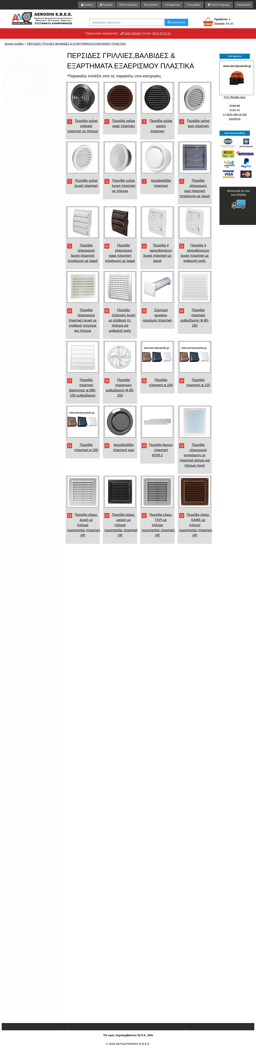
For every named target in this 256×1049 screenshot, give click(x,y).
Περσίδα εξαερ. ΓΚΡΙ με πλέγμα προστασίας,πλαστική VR (158, 525)
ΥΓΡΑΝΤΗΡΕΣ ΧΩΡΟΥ (25, 653)
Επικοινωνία (243, 4)
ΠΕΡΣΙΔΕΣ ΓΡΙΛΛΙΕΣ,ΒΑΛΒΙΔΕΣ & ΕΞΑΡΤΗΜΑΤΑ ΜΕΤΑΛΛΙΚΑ (31, 829)
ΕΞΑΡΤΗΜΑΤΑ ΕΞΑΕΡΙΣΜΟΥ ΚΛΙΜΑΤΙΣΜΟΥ (29, 314)
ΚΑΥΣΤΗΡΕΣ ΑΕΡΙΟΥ (24, 728)
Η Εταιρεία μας (172, 4)
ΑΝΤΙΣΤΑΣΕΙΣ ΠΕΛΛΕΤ (25, 751)
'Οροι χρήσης (193, 4)
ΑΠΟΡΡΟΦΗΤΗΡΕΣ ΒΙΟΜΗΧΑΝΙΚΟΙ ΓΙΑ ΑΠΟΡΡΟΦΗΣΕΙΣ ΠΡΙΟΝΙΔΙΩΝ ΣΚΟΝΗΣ (30, 468)
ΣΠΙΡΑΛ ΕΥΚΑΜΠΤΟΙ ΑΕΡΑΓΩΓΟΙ (24, 301)
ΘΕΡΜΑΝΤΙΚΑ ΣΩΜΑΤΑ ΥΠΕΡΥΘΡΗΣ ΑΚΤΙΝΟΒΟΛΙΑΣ (26, 789)
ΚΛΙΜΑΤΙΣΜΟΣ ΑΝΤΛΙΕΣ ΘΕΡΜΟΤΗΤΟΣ (26, 596)
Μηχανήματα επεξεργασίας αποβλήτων (27, 968)
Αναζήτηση (176, 22)
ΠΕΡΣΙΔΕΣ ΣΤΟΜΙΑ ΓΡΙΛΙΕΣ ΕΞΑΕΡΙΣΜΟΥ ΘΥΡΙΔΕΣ (29, 241)
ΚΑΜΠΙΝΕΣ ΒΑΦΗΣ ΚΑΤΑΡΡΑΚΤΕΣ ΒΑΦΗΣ (22, 83)
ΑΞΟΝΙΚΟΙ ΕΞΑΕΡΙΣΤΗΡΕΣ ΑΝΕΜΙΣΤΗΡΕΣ (28, 326)
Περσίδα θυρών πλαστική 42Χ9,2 (161, 450)
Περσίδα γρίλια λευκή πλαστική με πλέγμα (123, 186)
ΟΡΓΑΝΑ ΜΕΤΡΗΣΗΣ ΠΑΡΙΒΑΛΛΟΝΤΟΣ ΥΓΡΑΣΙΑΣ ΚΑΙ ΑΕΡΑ (28, 884)
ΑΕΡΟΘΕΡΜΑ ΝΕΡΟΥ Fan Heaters (27, 628)
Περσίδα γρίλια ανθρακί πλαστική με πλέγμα (82, 126)
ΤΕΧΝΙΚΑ (15, 54)
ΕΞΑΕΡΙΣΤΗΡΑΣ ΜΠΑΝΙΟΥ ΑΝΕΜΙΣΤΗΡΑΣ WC (28, 381)
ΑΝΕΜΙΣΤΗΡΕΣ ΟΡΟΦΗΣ (27, 348)
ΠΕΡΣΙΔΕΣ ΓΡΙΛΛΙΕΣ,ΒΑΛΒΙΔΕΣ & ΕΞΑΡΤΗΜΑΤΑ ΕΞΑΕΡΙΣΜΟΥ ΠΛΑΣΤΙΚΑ (76, 43)
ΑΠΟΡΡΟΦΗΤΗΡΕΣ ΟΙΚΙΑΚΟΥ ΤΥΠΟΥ (30, 870)
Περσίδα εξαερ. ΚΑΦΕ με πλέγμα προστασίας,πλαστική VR (195, 525)
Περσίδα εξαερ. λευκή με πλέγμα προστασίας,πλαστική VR (83, 525)
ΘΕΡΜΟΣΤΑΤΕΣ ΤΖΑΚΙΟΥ (27, 188)
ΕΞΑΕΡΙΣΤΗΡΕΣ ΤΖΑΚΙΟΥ (27, 180)
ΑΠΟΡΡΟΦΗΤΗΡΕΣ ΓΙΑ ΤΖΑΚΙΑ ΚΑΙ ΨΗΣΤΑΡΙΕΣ (31, 584)
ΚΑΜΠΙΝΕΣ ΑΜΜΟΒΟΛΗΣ (27, 916)
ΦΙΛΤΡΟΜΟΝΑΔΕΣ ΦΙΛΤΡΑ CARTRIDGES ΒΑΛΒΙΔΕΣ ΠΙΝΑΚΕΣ (29, 119)
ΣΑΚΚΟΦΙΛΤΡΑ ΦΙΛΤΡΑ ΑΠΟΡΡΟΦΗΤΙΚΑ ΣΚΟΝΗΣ (25, 107)
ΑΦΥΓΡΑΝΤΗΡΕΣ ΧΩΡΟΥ (27, 646)
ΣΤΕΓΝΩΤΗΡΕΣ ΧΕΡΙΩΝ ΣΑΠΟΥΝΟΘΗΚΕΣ (26, 663)
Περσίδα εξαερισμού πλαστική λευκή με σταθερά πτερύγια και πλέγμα (83, 320)
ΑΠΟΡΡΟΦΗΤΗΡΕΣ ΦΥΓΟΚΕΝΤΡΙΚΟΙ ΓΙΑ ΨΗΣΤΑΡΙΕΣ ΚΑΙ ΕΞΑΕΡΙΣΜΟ (31, 420)
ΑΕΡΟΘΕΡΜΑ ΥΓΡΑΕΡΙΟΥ (27, 708)
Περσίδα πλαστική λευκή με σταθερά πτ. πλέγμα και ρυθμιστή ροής (122, 320)
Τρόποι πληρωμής (219, 4)
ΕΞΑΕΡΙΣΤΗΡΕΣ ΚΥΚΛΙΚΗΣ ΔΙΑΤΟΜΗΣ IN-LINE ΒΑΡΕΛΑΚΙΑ (28, 369)
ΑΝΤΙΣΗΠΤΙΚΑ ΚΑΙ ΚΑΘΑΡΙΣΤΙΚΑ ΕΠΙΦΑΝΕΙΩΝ (24, 906)
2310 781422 (132, 33)
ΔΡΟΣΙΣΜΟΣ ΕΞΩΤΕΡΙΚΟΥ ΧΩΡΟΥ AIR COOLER (28, 608)
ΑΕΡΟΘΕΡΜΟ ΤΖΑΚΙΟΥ (26, 931)
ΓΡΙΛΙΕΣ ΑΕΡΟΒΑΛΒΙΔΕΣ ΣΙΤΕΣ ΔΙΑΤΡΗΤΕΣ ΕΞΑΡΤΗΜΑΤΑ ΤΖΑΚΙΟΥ (31, 205)
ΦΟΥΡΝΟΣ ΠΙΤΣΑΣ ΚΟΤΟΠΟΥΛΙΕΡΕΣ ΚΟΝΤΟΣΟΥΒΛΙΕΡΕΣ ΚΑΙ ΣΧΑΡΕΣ (29, 855)
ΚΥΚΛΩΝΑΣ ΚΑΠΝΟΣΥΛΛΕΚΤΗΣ (19, 949)
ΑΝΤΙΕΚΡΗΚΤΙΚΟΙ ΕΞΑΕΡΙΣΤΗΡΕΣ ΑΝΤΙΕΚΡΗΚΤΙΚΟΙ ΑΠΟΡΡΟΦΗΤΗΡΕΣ (29, 501)
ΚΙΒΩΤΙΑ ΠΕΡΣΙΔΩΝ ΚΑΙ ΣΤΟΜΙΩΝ (26, 162)
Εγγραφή (106, 4)
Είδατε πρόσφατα (128, 4)
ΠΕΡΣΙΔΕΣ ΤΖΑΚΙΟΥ (24, 172)
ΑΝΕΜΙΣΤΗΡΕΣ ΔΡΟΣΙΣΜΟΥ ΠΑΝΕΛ (29, 338)
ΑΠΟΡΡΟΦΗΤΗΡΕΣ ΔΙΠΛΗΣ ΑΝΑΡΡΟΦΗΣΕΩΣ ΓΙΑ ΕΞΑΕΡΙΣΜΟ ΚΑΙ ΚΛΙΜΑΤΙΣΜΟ (32, 452)
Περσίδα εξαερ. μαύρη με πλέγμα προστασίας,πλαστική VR (120, 525)
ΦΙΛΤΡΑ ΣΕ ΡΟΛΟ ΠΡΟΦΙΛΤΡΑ (30, 137)
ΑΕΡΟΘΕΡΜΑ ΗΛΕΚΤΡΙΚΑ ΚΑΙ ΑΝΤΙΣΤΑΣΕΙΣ (30, 718)
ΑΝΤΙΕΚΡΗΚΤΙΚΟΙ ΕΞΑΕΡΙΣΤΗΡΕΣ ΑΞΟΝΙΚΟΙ (24, 357)
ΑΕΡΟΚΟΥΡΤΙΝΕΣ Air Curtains (30, 673)
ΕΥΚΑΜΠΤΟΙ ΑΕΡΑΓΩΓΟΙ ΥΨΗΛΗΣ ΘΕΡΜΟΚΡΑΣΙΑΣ (27, 289)
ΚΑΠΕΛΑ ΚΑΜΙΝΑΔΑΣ (25, 196)
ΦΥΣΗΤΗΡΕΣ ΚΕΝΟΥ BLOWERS (24, 548)
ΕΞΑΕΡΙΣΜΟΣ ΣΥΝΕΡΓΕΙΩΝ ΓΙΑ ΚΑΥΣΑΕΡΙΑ (31, 277)
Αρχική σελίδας (14, 43)
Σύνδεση (87, 4)
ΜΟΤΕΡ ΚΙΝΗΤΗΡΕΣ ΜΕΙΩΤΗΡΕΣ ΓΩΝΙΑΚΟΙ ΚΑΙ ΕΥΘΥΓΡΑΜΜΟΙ (24, 518)
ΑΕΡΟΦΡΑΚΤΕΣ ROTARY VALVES (27, 560)
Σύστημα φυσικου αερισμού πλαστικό (157, 315)
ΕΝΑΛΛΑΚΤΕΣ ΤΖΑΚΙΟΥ (26, 153)
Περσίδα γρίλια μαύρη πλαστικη (161, 126)
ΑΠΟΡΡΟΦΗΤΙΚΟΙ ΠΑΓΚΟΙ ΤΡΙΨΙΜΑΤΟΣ (27, 95)
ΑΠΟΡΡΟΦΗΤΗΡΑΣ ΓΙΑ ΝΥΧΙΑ (30, 896)
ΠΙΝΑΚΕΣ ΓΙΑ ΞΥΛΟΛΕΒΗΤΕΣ (30, 771)
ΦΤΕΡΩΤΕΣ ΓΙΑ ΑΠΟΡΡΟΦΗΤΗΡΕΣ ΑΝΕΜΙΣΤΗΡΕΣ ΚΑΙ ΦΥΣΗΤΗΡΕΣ (29, 534)
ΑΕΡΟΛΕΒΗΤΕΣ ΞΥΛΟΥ (26, 693)
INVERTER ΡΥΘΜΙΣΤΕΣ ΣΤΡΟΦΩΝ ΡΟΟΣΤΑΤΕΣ (26, 394)
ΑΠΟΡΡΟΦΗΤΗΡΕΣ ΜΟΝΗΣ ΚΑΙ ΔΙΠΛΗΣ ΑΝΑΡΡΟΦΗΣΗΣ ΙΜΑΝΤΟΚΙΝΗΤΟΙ (31, 485)
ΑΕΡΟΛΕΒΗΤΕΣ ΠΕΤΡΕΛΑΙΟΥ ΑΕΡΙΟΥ (30, 683)
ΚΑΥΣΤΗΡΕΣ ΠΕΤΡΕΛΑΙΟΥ (28, 736)
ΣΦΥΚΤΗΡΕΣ (19, 986)
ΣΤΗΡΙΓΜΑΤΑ (19, 939)
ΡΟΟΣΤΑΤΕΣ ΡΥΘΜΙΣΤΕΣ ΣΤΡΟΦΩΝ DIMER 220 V (27, 406)
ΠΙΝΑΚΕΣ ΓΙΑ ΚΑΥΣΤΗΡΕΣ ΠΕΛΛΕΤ (28, 761)
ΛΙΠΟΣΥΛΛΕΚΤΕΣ (22, 959)
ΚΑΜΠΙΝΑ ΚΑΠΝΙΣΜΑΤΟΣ (27, 978)
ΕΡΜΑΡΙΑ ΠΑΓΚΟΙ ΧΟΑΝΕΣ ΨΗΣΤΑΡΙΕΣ (28, 841)
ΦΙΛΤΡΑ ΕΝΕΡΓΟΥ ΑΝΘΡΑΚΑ (29, 129)
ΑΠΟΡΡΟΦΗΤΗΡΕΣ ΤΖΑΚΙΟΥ (30, 145)
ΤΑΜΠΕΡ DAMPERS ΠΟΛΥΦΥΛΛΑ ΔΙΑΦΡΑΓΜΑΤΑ (25, 229)
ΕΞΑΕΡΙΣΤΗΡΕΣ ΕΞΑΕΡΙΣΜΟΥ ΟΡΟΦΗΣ (31, 572)
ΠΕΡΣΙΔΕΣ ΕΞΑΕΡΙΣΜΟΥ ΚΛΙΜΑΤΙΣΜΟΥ (27, 253)
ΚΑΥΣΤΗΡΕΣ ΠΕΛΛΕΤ (25, 744)
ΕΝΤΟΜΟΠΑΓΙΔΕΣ (22, 923)
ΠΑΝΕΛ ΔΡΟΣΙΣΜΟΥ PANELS (30, 618)
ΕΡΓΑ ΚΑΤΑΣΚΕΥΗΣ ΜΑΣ (26, 62)
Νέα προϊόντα (151, 4)
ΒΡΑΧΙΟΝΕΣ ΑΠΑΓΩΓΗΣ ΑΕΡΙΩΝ (26, 265)
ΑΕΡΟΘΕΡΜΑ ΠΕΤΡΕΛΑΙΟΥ (29, 701)
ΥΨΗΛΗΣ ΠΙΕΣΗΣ (22, 1010)
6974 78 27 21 (161, 33)
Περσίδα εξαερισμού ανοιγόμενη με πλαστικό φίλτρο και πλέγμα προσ (195, 455)
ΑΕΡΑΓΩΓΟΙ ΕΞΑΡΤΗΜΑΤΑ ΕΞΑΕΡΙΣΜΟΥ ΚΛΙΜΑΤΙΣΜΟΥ (28, 217)
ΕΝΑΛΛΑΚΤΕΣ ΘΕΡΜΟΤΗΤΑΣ (30, 638)
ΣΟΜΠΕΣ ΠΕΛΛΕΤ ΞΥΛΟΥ (27, 779)
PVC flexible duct (234, 97)
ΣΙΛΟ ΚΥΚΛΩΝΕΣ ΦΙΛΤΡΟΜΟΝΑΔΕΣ (21, 71)
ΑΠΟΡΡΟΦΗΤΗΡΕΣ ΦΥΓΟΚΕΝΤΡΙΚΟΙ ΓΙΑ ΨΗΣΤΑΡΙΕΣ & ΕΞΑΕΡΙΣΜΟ (30, 998)
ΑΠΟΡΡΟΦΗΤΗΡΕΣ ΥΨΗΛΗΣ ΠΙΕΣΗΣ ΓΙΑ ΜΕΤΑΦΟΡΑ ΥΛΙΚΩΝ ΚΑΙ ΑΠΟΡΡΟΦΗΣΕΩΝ (30, 436)
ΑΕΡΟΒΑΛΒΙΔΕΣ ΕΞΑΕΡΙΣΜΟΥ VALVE (31, 801)
